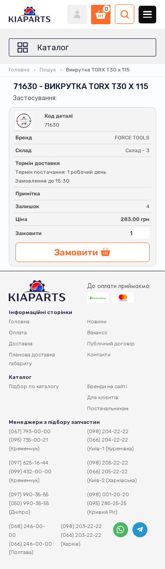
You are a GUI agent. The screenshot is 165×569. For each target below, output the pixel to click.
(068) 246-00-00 (27, 530)
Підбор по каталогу (34, 386)
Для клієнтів (102, 397)
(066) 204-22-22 (107, 440)
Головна (19, 70)
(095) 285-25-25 (106, 503)
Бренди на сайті (107, 386)
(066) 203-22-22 (81, 535)
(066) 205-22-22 (107, 471)
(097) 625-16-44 (28, 463)
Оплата (18, 332)
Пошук (48, 70)
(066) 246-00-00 (30, 544)
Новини (96, 321)
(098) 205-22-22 (107, 463)
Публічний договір (111, 344)
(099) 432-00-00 (30, 471)
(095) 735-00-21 (28, 440)
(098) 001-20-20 (108, 494)
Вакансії (97, 332)
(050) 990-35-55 (29, 503)
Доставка (21, 344)
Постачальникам (107, 408)
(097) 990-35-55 (28, 494)
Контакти (98, 355)
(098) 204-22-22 (107, 431)
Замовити (28, 233)
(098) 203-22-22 (81, 526)
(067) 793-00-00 (30, 431)
